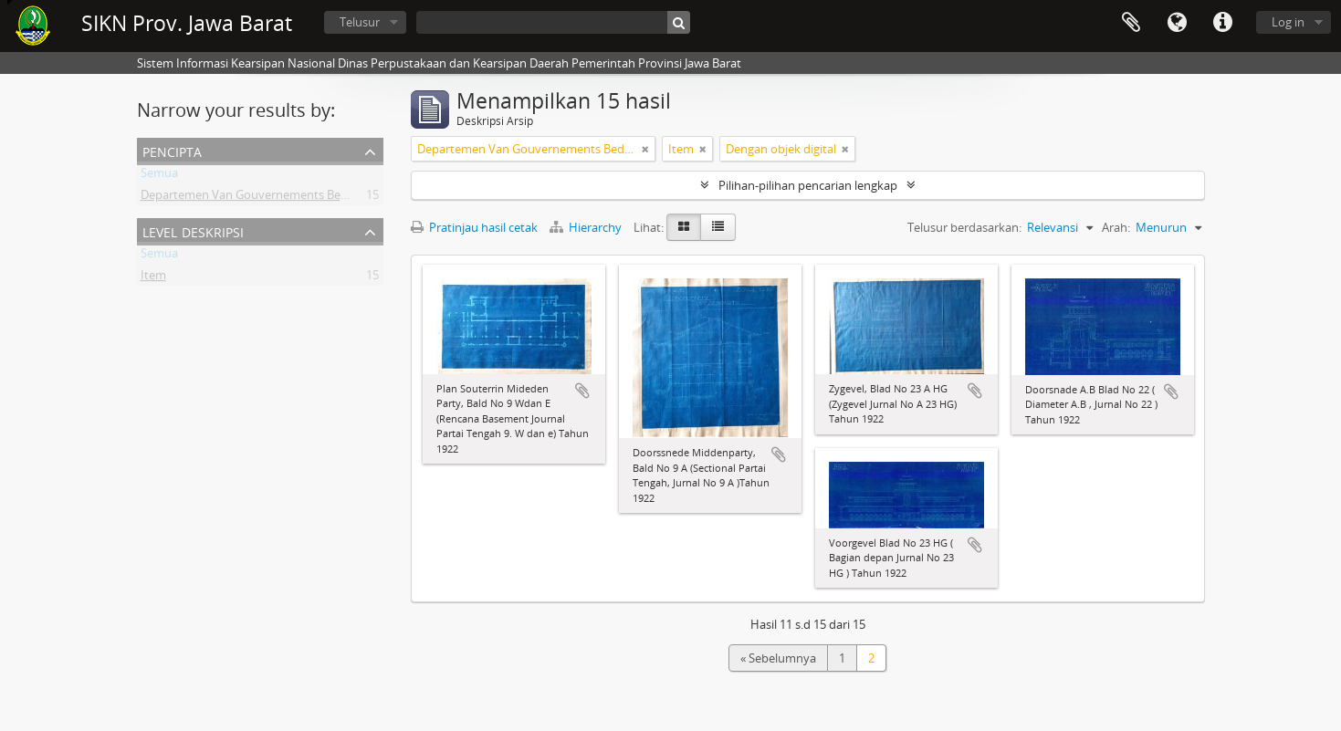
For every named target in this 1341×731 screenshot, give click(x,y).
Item (153, 278)
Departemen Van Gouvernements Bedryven (260, 198)
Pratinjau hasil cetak (474, 227)
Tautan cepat (1222, 23)
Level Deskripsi (193, 230)
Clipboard (1131, 23)
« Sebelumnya (778, 658)
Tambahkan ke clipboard (582, 390)
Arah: (1116, 227)
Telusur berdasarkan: (964, 227)
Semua (159, 176)
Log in (1288, 22)
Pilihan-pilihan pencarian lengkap (807, 185)
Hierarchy (587, 227)
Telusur (360, 22)
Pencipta (172, 150)
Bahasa (1177, 23)
